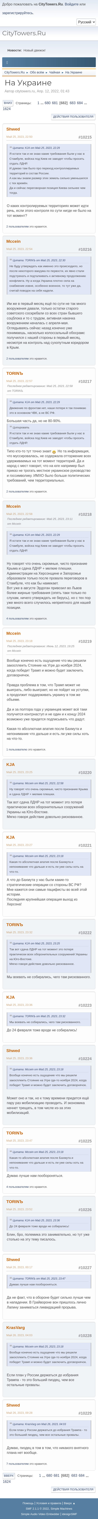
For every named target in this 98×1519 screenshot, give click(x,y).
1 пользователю (16, 749)
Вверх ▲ (69, 1503)
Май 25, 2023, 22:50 (19, 136)
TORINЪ (14, 373)
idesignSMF (69, 1514)
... (43, 103)
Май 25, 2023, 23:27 (19, 845)
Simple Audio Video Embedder (40, 1514)
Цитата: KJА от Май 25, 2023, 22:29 (36, 147)
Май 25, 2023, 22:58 (19, 514)
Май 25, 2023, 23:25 (19, 772)
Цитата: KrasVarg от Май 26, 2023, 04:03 (39, 1424)
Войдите (72, 4)
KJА (10, 764)
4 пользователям (17, 618)
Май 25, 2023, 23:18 (19, 641)
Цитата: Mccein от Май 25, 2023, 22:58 (38, 783)
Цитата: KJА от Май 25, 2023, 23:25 (36, 943)
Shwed (13, 129)
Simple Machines (61, 1508)
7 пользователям (17, 1463)
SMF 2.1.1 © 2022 (37, 1508)
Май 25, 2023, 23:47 (19, 1140)
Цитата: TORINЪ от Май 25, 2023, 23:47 (39, 1278)
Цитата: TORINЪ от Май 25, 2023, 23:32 (39, 1016)
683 (73, 103)
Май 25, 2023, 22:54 (19, 249)
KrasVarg (15, 1327)
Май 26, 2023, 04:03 (19, 1335)
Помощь (28, 1503)
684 (80, 103)
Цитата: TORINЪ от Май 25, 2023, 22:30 (39, 260)
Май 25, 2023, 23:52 (19, 1209)
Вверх (9, 1475)
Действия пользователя (73, 116)
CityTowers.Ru (24, 33)
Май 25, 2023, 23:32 (19, 932)
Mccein (13, 241)
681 (55, 103)
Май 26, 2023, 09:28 (19, 1412)
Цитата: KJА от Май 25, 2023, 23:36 (36, 1220)
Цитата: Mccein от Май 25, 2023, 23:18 (38, 856)
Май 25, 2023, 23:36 (19, 1004)
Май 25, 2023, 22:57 (19, 381)
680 (48, 103)
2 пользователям (17, 226)
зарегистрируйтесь (17, 13)
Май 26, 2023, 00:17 (19, 1267)
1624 (7, 109)
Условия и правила (48, 1503)
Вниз (8, 103)
